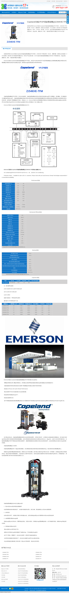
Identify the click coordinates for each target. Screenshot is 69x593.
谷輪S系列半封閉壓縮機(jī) (23, 583)
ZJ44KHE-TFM (6, 552)
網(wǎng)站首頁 (6, 12)
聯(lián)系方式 (5, 15)
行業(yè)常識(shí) (51, 12)
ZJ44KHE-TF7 (5, 558)
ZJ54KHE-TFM (39, 552)
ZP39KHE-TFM (6, 556)
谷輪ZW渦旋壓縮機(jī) (22, 575)
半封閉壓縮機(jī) (41, 12)
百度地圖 (48, 1)
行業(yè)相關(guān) (5, 573)
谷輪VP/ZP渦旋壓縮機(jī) (23, 573)
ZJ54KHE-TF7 (38, 556)
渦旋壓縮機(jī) (31, 12)
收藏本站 (65, 1)
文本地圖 (3, 581)
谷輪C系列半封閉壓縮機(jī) (23, 579)
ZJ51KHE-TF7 (38, 558)
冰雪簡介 (14, 12)
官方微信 (10, 588)
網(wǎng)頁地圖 (59, 1)
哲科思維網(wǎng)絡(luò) (41, 590)
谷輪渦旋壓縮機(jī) (21, 568)
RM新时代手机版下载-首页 (5, 592)
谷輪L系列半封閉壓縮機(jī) (23, 581)
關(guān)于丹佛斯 (5, 568)
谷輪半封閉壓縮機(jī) (22, 577)
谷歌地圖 (53, 1)
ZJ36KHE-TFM (39, 554)
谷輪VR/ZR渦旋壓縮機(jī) (23, 570)
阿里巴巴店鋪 (12, 588)
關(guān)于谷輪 (22, 12)
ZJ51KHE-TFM (6, 554)
